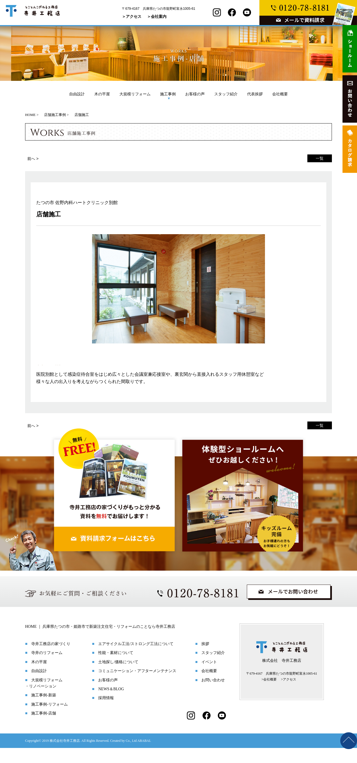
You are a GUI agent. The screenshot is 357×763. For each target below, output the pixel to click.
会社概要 (280, 94)
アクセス (289, 694)
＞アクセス (131, 16)
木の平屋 (102, 94)
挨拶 (205, 659)
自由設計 (77, 94)
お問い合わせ (213, 695)
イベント (209, 677)
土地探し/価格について (118, 677)
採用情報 (106, 713)
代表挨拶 (255, 94)
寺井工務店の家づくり (50, 659)
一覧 (320, 158)
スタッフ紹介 (226, 94)
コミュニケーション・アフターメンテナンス (137, 686)
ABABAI (143, 756)
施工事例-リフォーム (49, 719)
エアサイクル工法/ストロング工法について (135, 659)
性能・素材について (115, 668)
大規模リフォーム (135, 94)
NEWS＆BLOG (111, 704)
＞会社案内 (157, 16)
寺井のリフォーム (46, 668)
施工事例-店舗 (43, 728)
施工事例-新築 (43, 710)
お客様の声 (195, 94)
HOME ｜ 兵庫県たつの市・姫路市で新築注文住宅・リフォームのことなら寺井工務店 (100, 642)
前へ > (32, 158)
